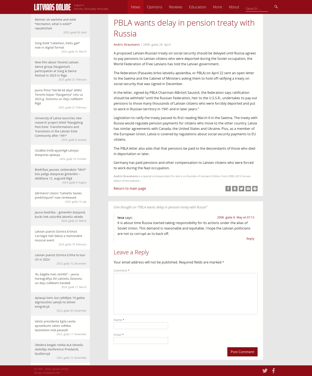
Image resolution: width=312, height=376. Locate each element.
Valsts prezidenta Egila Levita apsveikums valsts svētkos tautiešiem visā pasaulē (61, 327)
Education (226, 6)
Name (119, 320)
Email (119, 335)
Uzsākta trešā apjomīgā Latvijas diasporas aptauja (61, 154)
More (246, 6)
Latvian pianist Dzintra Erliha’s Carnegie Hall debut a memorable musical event (61, 237)
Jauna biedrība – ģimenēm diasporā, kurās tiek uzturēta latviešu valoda (61, 216)
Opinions (183, 6)
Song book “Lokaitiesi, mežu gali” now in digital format (61, 47)
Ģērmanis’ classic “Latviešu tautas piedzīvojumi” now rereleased (61, 197)
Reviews (204, 6)
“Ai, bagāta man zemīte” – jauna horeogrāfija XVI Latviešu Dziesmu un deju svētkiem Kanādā (61, 280)
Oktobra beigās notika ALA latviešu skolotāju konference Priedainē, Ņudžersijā (61, 351)
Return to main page (130, 188)
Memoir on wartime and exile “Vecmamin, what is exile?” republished (61, 26)
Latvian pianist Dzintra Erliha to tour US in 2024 (61, 259)
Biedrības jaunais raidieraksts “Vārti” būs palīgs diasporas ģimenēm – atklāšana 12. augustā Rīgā (61, 176)
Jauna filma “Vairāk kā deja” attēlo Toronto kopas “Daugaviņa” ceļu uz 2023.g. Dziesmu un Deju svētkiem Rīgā (61, 98)
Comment (122, 270)
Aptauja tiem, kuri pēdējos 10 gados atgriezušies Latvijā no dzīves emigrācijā (61, 304)
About (262, 6)
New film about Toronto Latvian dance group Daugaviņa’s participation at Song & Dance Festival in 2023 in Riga (61, 70)
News (164, 6)
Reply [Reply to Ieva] (250, 239)
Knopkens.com (51, 372)
